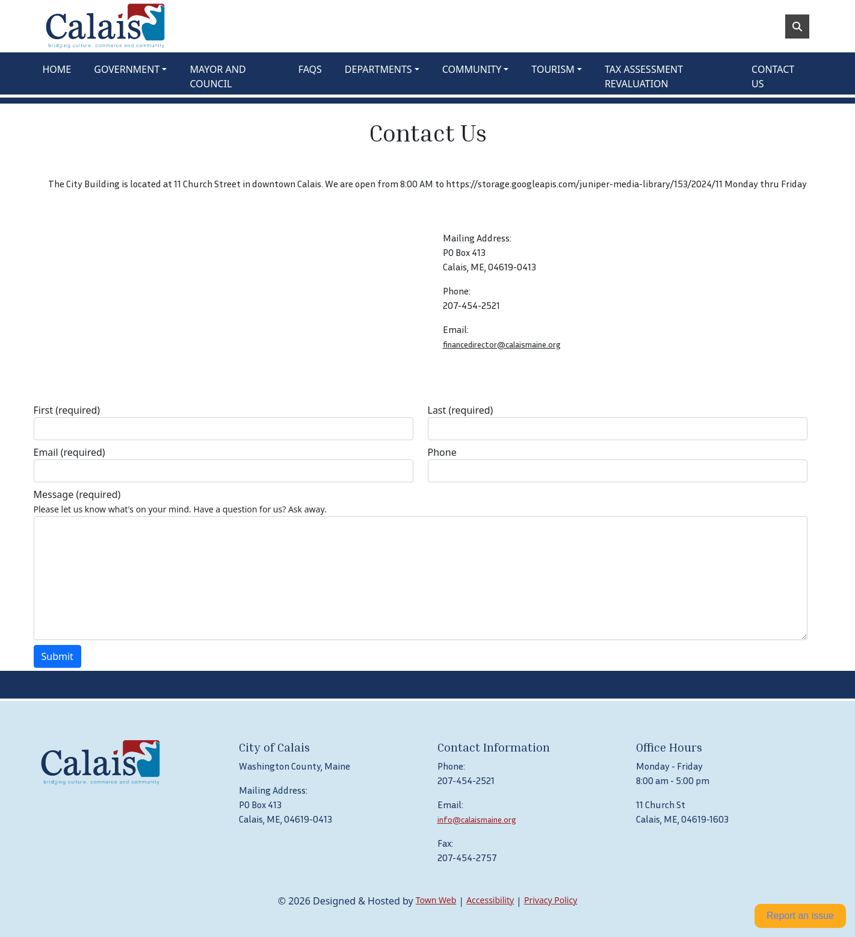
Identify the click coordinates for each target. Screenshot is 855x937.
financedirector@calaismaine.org (502, 344)
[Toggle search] (797, 26)
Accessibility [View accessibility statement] (490, 900)
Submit (57, 656)
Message (77, 494)
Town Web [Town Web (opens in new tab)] (436, 900)
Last (460, 410)
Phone (442, 452)
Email (69, 452)
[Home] (105, 26)
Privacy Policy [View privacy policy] (550, 900)
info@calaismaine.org (476, 819)
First (67, 410)
